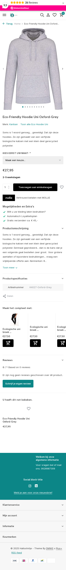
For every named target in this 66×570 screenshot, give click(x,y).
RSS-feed (16, 552)
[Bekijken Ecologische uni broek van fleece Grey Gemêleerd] (42, 320)
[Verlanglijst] (54, 15)
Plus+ (59, 548)
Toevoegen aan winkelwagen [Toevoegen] (35, 187)
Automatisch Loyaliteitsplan (20, 216)
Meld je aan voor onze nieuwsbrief (33, 492)
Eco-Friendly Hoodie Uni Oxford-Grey (16, 420)
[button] (22, 107)
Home (18, 23)
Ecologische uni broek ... (11, 331)
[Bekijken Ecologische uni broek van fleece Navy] (14, 321)
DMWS (49, 548)
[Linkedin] (36, 486)
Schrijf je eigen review (18, 383)
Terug (7, 23)
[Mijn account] (48, 15)
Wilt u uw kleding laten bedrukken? (24, 211)
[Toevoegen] (8, 343)
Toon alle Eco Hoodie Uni (34, 124)
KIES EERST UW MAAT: (16, 153)
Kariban (13, 124)
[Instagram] (30, 486)
